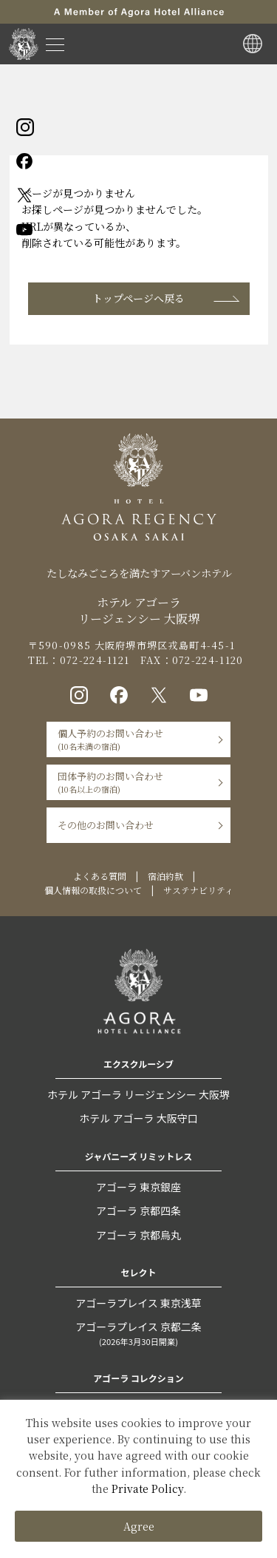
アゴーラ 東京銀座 (138, 1186)
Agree (138, 1526)
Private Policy (147, 1488)
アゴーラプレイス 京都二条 (138, 1334)
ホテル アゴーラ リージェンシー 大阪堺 (138, 1094)
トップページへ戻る (138, 298)
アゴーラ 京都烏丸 (138, 1234)
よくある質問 (99, 876)
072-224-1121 (95, 660)
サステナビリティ (198, 890)
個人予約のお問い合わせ (110, 739)
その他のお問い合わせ (106, 825)
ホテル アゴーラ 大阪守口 (138, 1118)
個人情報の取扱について (93, 890)
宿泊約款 (165, 876)
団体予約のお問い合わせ (110, 782)
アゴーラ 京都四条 (138, 1210)
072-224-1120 (208, 660)
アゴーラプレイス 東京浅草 (138, 1302)
